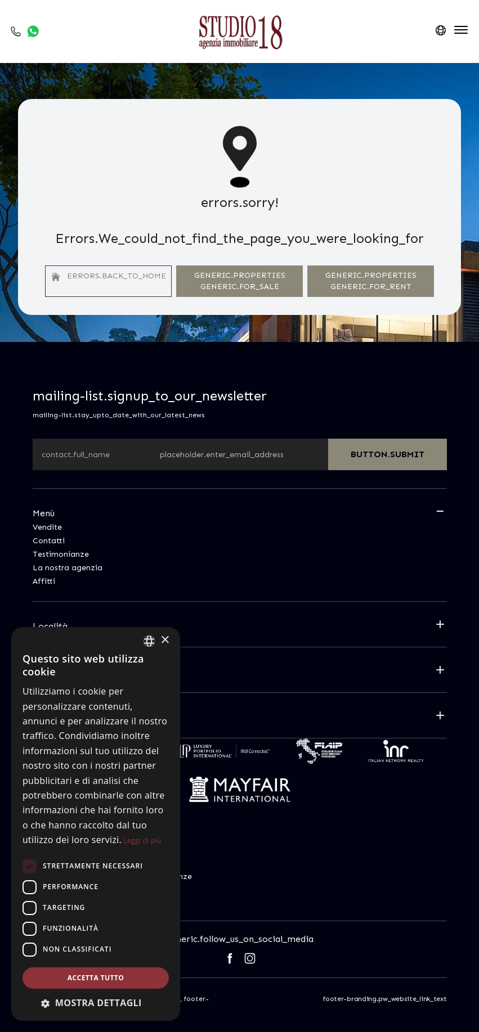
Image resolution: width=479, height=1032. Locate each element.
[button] (96, 1003)
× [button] (164, 640)
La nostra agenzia (67, 568)
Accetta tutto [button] (96, 978)
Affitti (44, 581)
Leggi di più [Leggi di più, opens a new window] (143, 840)
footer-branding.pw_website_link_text (384, 999)
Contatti (49, 541)
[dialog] (95, 824)
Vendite (47, 527)
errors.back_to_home (108, 276)
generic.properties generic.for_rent (371, 281)
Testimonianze (61, 554)
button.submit (387, 454)
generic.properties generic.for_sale (239, 281)
